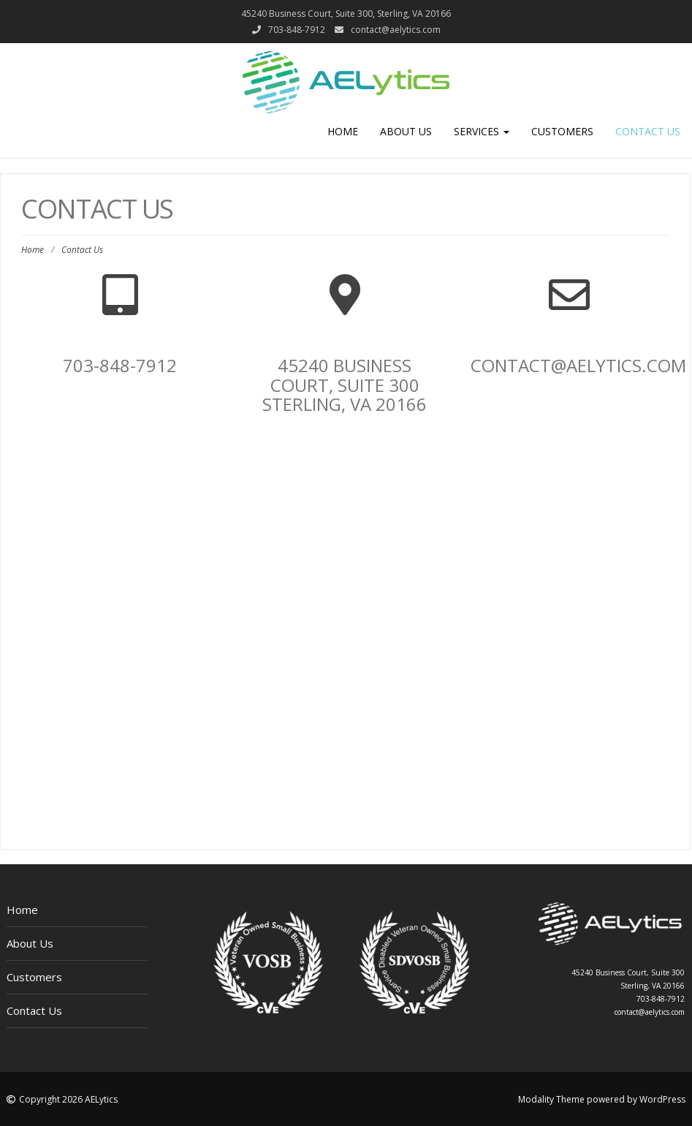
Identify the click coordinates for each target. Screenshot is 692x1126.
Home (342, 131)
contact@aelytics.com (396, 29)
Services (481, 131)
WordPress (662, 1099)
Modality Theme (551, 1099)
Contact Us (647, 131)
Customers (562, 131)
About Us (406, 131)
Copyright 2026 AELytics (68, 1099)
